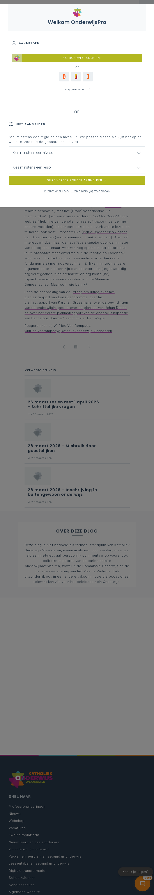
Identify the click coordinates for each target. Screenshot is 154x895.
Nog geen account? (77, 89)
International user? (56, 191)
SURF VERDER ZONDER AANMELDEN (77, 180)
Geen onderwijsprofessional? (90, 191)
